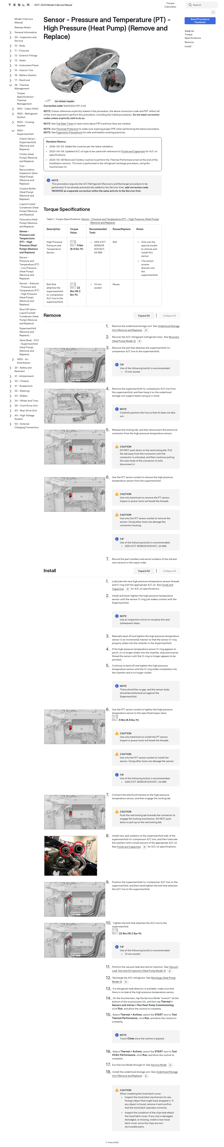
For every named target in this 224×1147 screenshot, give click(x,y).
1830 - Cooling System (25, 124)
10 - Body (20, 45)
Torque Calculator (170, 5)
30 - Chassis (22, 381)
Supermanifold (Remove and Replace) (27, 332)
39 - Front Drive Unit (26, 405)
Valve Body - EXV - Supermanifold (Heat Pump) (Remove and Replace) (29, 347)
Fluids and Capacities (133, 151)
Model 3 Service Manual (24, 21)
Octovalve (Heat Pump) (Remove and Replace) (28, 223)
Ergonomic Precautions (69, 132)
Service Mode (159, 1064)
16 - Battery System (25, 75)
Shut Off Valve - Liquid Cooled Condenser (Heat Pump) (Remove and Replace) (28, 316)
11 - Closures (22, 50)
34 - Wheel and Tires (26, 400)
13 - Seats (20, 60)
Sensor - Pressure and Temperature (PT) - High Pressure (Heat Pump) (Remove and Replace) (28, 242)
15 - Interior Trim (24, 70)
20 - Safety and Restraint (23, 369)
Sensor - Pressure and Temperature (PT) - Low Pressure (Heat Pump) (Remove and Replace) (29, 268)
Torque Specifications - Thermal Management (26, 98)
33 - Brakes (21, 395)
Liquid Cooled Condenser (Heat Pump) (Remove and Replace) (28, 209)
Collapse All (169, 315)
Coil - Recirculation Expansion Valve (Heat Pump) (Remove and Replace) (28, 175)
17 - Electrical (22, 80)
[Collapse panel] (213, 12)
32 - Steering (22, 390)
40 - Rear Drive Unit (26, 410)
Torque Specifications (193, 36)
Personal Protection (67, 128)
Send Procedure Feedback (200, 21)
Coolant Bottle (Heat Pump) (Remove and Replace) (27, 194)
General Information (26, 32)
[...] (146, 330)
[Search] (202, 5)
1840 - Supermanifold (25, 132)
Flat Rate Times (65, 123)
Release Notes (23, 27)
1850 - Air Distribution (23, 361)
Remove (189, 42)
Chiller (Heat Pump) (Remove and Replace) (28, 158)
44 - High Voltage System (24, 417)
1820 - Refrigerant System (27, 115)
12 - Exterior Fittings (26, 55)
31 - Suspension (24, 385)
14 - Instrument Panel (26, 65)
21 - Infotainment (24, 376)
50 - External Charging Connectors (27, 425)
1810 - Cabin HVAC (28, 108)
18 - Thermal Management (22, 87)
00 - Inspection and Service (25, 39)
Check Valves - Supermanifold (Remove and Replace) (27, 144)
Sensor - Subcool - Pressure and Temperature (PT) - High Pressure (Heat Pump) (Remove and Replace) (29, 294)
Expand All (144, 315)
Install (188, 46)
